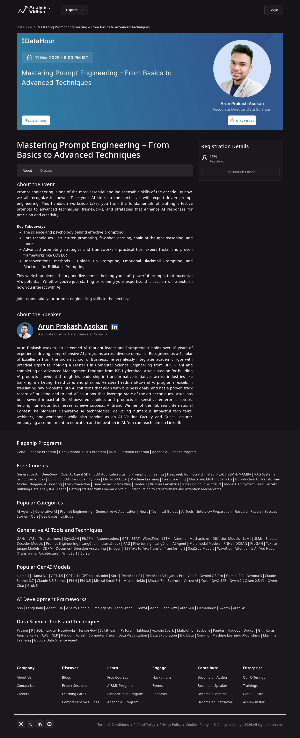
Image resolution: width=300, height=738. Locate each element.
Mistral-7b (156, 580)
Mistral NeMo (134, 580)
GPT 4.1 (72, 575)
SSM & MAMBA (239, 474)
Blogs (66, 677)
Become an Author (213, 677)
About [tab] (27, 170)
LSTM (166, 538)
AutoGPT (240, 608)
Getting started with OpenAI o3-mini (98, 489)
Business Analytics (164, 484)
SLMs (258, 538)
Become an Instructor (215, 702)
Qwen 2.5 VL (255, 580)
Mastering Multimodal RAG (210, 479)
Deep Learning (174, 479)
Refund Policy (144, 724)
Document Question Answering (81, 548)
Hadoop (234, 630)
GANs (21, 538)
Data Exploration (163, 635)
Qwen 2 (235, 580)
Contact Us (25, 685)
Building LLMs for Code (67, 479)
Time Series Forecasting (112, 484)
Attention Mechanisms (192, 538)
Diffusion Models (226, 538)
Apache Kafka (28, 635)
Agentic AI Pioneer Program (174, 452)
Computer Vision (102, 635)
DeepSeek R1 (131, 575)
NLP (55, 635)
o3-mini (102, 575)
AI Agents (24, 511)
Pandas (219, 630)
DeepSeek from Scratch (185, 474)
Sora (114, 575)
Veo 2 (192, 575)
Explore (74, 10)
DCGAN (241, 543)
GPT (125, 538)
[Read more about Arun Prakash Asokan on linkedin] (114, 327)
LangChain (89, 543)
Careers (23, 694)
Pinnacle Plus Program (125, 694)
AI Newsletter (254, 702)
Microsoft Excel (115, 479)
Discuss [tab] (46, 170)
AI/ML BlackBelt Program (129, 452)
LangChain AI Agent (170, 543)
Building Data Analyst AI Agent (41, 489)
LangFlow (169, 608)
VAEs (32, 538)
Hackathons (162, 677)
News (143, 511)
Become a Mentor (212, 694)
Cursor (85, 553)
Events (158, 685)
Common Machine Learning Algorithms (228, 635)
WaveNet (224, 548)
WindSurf (70, 553)
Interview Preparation (214, 511)
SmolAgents (102, 608)
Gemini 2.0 (234, 575)
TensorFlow (88, 630)
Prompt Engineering (76, 511)
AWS (45, 635)
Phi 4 (73, 580)
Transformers (50, 538)
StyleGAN (71, 538)
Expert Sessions (74, 685)
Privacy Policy (170, 724)
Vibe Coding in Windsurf (201, 484)
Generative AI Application (116, 511)
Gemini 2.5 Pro (211, 575)
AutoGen (187, 608)
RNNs (228, 543)
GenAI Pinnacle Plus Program (82, 452)
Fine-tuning (142, 543)
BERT (136, 538)
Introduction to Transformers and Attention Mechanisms (176, 489)
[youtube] (49, 724)
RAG (126, 543)
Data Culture (253, 694)
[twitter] (30, 724)
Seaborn (203, 630)
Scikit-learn (109, 630)
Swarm (224, 608)
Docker (249, 630)
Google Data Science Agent (56, 640)
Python (94, 479)
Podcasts (160, 694)
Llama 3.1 (40, 575)
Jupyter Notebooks (60, 630)
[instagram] (21, 724)
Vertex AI (191, 580)
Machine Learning (144, 479)
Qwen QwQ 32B (213, 580)
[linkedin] (39, 724)
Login (274, 10)
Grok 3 (32, 585)
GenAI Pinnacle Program (36, 452)
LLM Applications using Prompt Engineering (129, 474)
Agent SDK (54, 608)
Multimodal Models (204, 543)
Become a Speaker (212, 685)
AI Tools (187, 511)
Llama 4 (23, 575)
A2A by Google (78, 608)
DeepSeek (50, 474)
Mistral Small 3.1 (107, 580)
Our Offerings (254, 677)
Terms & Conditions (113, 724)
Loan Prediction (77, 484)
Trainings (250, 685)
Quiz (34, 516)
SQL (39, 630)
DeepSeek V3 (155, 575)
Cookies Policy (197, 724)
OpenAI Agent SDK (75, 474)
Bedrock (174, 580)
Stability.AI (216, 474)
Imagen (115, 548)
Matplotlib (185, 630)
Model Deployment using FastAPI (250, 484)
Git (260, 630)
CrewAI (141, 608)
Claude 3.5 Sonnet (51, 580)
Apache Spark (163, 630)
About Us (24, 677)
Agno (154, 608)
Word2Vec (151, 538)
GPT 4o (87, 575)
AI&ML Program (120, 685)
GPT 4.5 (57, 575)
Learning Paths (74, 694)
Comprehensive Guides (80, 702)
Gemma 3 (254, 575)
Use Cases (49, 516)
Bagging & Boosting (46, 484)
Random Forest (73, 635)
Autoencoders (108, 538)
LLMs (247, 538)
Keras (270, 630)
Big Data (187, 635)
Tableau (140, 484)
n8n (20, 608)
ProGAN (256, 543)
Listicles (67, 516)
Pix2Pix (88, 538)
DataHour (24, 27)
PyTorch (127, 630)
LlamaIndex (111, 543)
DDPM (48, 548)
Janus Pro (176, 575)
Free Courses (117, 677)
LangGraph (124, 608)
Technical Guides (164, 511)
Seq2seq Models (201, 548)
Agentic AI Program (123, 702)
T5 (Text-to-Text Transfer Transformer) (154, 548)
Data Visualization (132, 635)
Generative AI (28, 474)
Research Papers (248, 511)
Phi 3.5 (85, 580)
